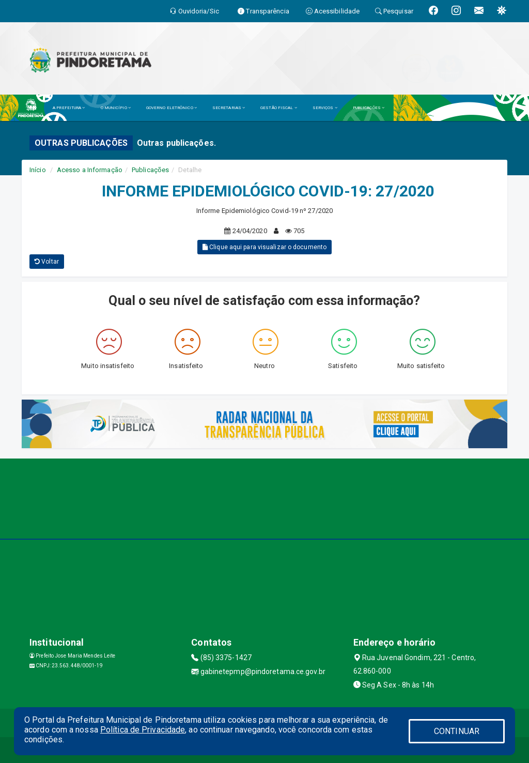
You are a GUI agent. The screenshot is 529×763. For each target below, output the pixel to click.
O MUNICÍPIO (116, 107)
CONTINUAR (456, 731)
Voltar (47, 261)
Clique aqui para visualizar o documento (264, 247)
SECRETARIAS (228, 107)
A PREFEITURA (69, 107)
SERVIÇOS (325, 107)
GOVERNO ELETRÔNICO (171, 107)
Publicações (150, 170)
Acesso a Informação (89, 170)
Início (37, 170)
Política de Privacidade (142, 730)
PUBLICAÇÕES (368, 107)
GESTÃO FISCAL (278, 107)
